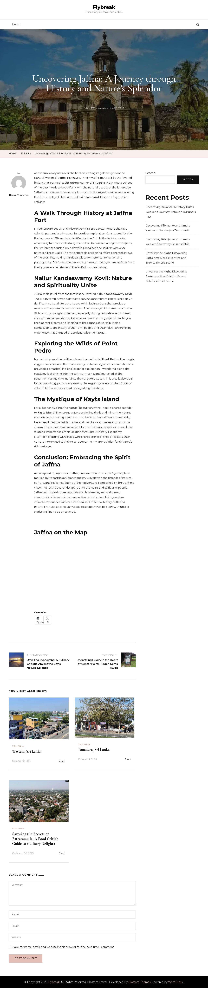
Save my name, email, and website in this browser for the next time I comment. (63, 946)
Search (150, 173)
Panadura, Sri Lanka (94, 749)
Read (62, 760)
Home (16, 24)
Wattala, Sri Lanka (26, 750)
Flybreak (104, 7)
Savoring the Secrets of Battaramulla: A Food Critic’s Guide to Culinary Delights (35, 838)
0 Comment (117, 108)
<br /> (84, 571)
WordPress (175, 981)
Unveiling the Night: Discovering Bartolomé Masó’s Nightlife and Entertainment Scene (166, 258)
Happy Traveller (18, 185)
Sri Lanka (103, 70)
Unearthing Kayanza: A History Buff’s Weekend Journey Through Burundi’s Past (170, 212)
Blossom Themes (139, 981)
